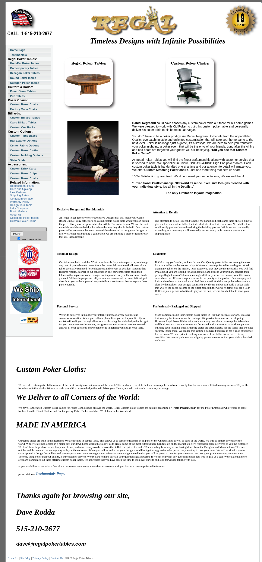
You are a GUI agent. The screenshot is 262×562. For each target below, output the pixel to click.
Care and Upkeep (21, 189)
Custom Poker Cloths (24, 150)
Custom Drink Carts (23, 168)
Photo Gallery (18, 211)
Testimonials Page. (50, 474)
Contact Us (57, 558)
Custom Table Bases (23, 135)
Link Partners (18, 192)
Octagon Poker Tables (24, 82)
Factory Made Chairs (23, 109)
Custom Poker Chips (23, 173)
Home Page (17, 50)
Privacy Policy (40, 558)
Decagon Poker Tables (25, 73)
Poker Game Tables (23, 91)
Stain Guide (17, 160)
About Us (15, 214)
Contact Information (22, 198)
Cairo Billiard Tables (23, 122)
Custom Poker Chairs (24, 104)
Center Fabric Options (24, 145)
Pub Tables (17, 96)
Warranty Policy (19, 201)
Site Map (25, 558)
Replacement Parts (22, 185)
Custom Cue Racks (22, 127)
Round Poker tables (23, 78)
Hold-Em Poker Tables (24, 63)
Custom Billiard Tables (25, 117)
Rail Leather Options (23, 140)
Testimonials (18, 54)
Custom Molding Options (26, 155)
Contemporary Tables (24, 68)
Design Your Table (21, 205)
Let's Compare (19, 208)
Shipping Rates (19, 195)
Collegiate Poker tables (24, 217)
